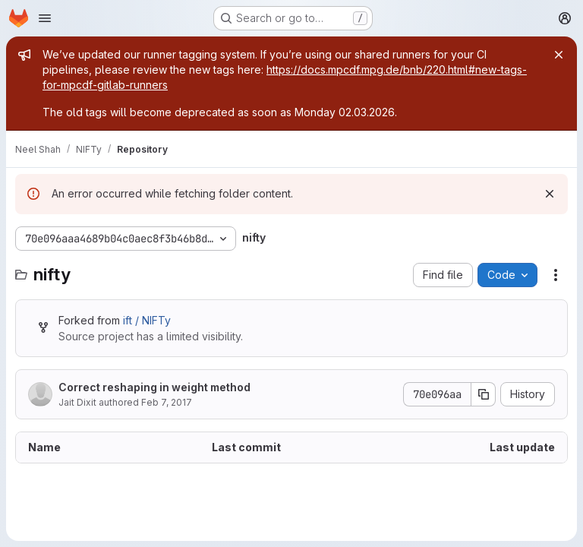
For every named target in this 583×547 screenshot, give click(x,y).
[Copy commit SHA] (483, 394)
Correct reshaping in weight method (154, 387)
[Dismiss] (549, 194)
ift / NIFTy (147, 320)
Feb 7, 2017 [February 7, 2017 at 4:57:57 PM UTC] (166, 402)
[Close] (559, 55)
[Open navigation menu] (45, 18)
